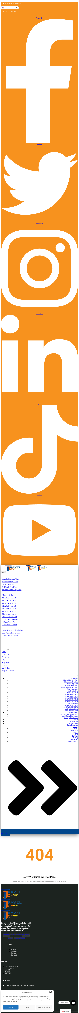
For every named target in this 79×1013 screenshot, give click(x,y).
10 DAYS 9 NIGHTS (9, 617)
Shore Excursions (8, 646)
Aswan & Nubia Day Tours (11, 590)
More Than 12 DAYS (9, 625)
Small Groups (7, 641)
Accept (10, 1007)
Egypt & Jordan (7, 644)
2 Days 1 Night (7, 595)
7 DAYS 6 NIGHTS (9, 609)
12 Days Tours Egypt (9, 622)
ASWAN (7, 972)
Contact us (6, 654)
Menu (4, 649)
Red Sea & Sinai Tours (10, 587)
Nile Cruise (6, 628)
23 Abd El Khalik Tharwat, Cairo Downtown (19, 985)
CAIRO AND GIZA (11, 966)
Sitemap (13, 949)
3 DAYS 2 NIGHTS (9, 598)
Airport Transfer (8, 671)
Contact (13, 953)
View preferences (44, 1007)
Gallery (4, 665)
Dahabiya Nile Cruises (10, 636)
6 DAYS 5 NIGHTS (9, 606)
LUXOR (7, 970)
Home (4, 652)
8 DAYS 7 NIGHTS (9, 611)
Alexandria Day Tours (10, 582)
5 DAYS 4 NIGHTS (9, 603)
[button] (51, 992)
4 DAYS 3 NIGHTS (9, 601)
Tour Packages (7, 592)
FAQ (3, 660)
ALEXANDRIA (10, 968)
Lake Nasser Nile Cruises (11, 633)
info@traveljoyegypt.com (13, 3)
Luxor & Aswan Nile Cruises (12, 630)
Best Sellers (6, 668)
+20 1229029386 (10, 11)
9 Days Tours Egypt (9, 614)
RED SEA (8, 973)
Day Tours (5, 576)
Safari (4, 638)
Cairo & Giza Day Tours (10, 579)
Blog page (5, 663)
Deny (27, 1007)
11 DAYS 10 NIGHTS (10, 619)
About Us (5, 657)
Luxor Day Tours (8, 584)
